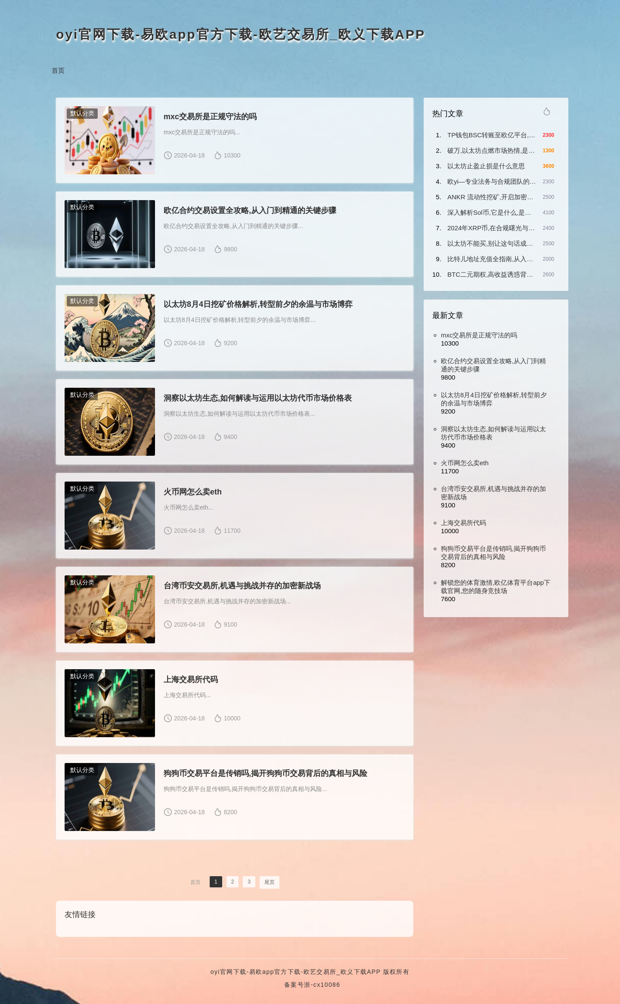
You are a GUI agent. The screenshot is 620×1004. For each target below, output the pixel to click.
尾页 (269, 882)
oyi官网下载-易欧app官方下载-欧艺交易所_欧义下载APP (240, 34)
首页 (58, 70)
